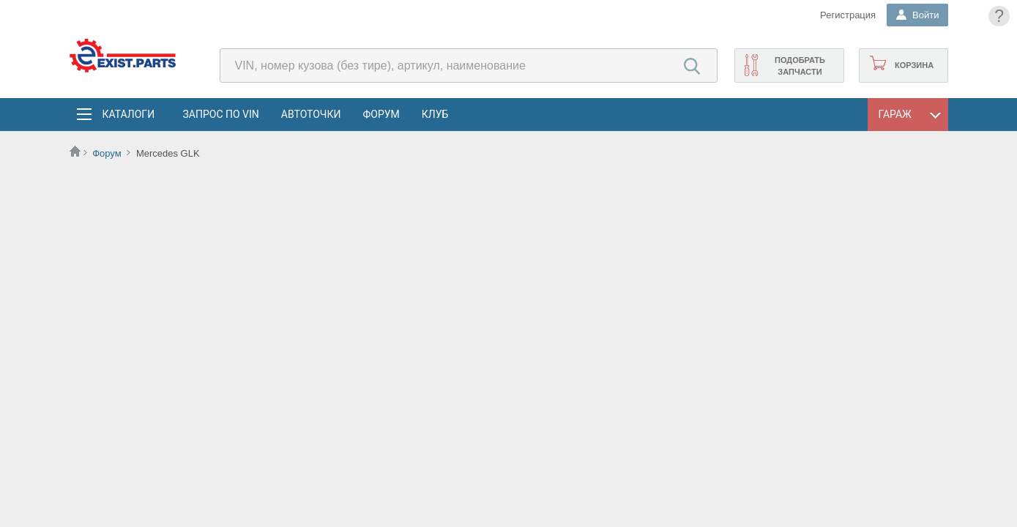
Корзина (914, 65)
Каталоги (128, 114)
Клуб (435, 114)
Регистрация (848, 15)
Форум (380, 114)
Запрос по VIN (221, 114)
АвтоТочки (311, 114)
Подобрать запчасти (800, 66)
